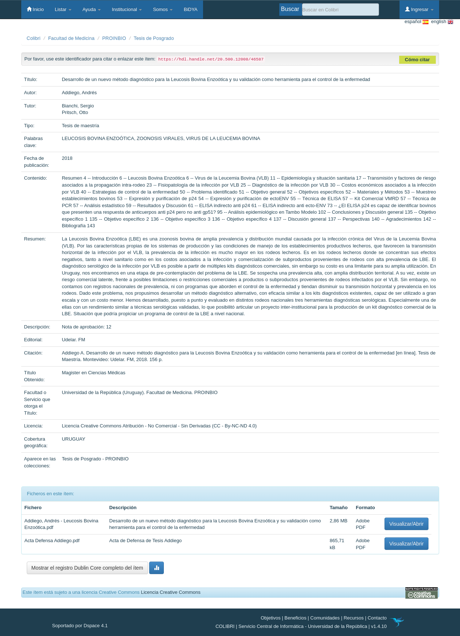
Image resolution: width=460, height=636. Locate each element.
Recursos (353, 618)
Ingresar (419, 9)
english (440, 22)
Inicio (35, 9)
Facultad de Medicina (71, 38)
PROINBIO (114, 38)
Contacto (377, 618)
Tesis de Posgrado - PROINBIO (95, 459)
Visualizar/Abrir (406, 524)
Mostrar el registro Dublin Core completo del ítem (87, 568)
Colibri (34, 38)
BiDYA (190, 9)
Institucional (127, 9)
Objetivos (270, 618)
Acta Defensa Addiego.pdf (52, 540)
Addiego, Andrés (79, 92)
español (416, 22)
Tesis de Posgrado (154, 38)
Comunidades (325, 618)
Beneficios (295, 618)
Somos (163, 9)
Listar (63, 9)
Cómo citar (417, 59)
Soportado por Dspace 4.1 (80, 625)
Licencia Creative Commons (170, 592)
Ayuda (91, 9)
